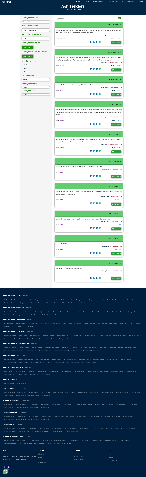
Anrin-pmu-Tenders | (10, 427)
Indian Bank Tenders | (72, 358)
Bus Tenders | (32, 367)
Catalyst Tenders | (93, 367)
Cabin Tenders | (56, 319)
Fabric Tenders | (23, 370)
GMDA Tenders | (9, 322)
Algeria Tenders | (9, 388)
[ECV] (36, 95)
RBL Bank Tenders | (126, 355)
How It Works (113, 456)
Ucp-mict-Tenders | (71, 424)
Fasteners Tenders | (135, 331)
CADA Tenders (67, 319)
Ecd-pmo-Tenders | (58, 427)
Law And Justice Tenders (93, 346)
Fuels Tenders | (85, 436)
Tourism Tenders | (77, 331)
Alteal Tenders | (70, 412)
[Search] (86, 18)
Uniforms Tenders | (54, 439)
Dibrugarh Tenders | (134, 307)
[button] (91, 42)
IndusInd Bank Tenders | (38, 358)
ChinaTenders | (58, 388)
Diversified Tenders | (104, 331)
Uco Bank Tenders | (23, 358)
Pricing (111, 452)
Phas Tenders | (33, 424)
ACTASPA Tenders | (10, 412)
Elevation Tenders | (10, 370)
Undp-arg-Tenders (72, 427)
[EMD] (36, 87)
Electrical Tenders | (132, 367)
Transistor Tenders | (40, 439)
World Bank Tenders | (112, 424)
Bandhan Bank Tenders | (25, 355)
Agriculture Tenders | (45, 346)
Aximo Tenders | (59, 412)
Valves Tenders (66, 439)
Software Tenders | (26, 439)
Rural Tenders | (103, 343)
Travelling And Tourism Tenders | (14, 346)
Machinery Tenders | (38, 334)
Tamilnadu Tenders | (10, 298)
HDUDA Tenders (32, 322)
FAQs (83, 475)
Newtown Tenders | (108, 400)
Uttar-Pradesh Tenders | (69, 298)
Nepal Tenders (46, 391)
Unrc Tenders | (44, 424)
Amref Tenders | (94, 412)
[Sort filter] (36, 30)
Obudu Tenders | (134, 400)
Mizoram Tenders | (27, 295)
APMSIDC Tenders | (20, 319)
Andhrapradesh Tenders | (12, 295)
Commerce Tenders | (10, 343)
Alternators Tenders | (10, 331)
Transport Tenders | (131, 343)
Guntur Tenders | (20, 307)
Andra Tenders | (116, 412)
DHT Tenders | (78, 319)
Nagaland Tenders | (41, 295)
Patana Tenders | (22, 403)
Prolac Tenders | (84, 424)
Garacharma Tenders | (77, 307)
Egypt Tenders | (83, 388)
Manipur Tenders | (82, 295)
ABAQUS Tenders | (20, 367)
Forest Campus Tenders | (128, 424)
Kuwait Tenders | (21, 391)
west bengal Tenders (85, 298)
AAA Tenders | (8, 367)
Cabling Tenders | (79, 367)
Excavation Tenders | (60, 436)
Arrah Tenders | (9, 310)
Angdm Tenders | (128, 412)
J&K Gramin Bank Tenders (88, 358)
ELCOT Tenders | (102, 319)
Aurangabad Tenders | (23, 310)
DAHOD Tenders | (89, 319)
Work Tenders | (22, 379)
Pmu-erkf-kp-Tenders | (26, 427)
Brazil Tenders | (46, 388)
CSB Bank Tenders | (56, 355)
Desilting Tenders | (90, 331)
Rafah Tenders (45, 403)
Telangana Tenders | (25, 298)
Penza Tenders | (34, 403)
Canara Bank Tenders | (42, 355)
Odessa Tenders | (9, 403)
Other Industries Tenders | (70, 343)
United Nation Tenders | (42, 427)
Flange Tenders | (35, 370)
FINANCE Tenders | (135, 319)
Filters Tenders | (74, 436)
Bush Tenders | (42, 367)
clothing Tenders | (34, 436)
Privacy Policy (78, 455)
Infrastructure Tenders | (61, 346)
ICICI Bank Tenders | (85, 355)
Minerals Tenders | (35, 331)
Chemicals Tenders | (63, 331)
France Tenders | (95, 388)
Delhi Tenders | (45, 400)
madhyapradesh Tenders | (112, 295)
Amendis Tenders (45, 415)
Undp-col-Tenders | (57, 424)
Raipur (57, 310)
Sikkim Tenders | (128, 295)
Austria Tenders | (22, 388)
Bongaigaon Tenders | (119, 307)
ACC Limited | (8, 319)
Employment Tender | (77, 346)
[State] (36, 22)
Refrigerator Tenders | (65, 334)
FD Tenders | (124, 319)
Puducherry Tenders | (67, 295)
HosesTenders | (97, 436)
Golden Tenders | (80, 400)
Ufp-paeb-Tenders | (97, 424)
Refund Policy (115, 475)
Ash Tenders (78, 10)
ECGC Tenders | (113, 319)
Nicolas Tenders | (121, 400)
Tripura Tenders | (39, 298)
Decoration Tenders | (117, 367)
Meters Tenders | (52, 334)
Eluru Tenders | (8, 307)
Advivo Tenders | (33, 415)
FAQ (110, 449)
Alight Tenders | (47, 412)
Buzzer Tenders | (54, 367)
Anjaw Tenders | (90, 307)
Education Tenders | (116, 343)
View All (26, 291)
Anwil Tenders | (9, 415)
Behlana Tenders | (47, 310)
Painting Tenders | (24, 334)
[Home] (64, 10)
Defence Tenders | (24, 343)
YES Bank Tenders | (10, 358)
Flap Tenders (46, 370)
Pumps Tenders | (125, 436)
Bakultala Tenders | (62, 307)
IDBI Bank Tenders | (113, 355)
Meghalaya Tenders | (96, 295)
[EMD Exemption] (36, 79)
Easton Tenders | (57, 400)
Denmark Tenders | (70, 388)
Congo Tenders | (9, 424)
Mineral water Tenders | (110, 436)
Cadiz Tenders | (34, 400)
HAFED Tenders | (21, 322)
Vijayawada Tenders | (47, 307)
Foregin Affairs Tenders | (52, 343)
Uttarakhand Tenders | (53, 298)
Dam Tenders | (104, 367)
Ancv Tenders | (105, 412)
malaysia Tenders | (34, 391)
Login (127, 475)
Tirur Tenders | (35, 310)
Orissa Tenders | (54, 295)
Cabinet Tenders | (66, 367)
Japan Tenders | (9, 391)
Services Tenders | (9, 379)
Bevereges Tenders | (49, 331)
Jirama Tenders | (21, 424)
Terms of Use (77, 452)
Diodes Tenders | (47, 436)
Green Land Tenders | (122, 388)
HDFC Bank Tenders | (70, 355)
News (40, 452)
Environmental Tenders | (119, 331)
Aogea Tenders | (20, 415)
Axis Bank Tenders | (10, 355)
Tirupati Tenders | (32, 307)
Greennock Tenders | (94, 400)
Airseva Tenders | (33, 319)
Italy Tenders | (135, 388)
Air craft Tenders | (9, 436)
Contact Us (42, 458)
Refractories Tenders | (11, 439)
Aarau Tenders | (9, 400)
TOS (122, 475)
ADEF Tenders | (22, 412)
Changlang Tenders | (103, 307)
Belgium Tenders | (34, 388)
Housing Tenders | (37, 343)
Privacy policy (92, 475)
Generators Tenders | (10, 334)
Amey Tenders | (82, 412)
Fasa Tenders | (68, 400)
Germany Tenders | (108, 388)
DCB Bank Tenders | (99, 355)
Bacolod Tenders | (21, 400)
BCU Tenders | (45, 319)
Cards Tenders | (22, 436)
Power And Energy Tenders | (88, 343)
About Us (41, 449)
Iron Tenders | (23, 331)
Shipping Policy (103, 475)
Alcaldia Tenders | (34, 412)
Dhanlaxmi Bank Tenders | (56, 358)
